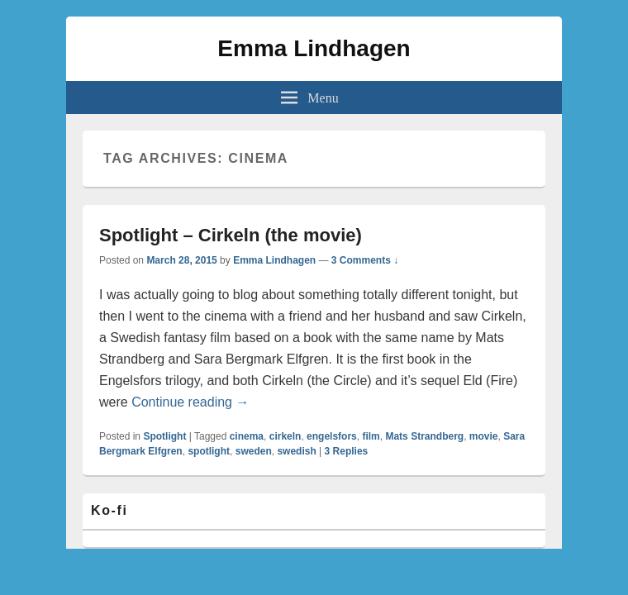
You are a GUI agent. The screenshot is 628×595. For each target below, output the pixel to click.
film (370, 436)
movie (483, 436)
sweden (254, 451)
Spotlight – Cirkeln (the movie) (230, 235)
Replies (347, 451)
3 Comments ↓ (364, 260)
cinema (247, 436)
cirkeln (285, 436)
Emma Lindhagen (313, 48)
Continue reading (190, 402)
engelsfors (332, 436)
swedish (296, 451)
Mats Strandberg (424, 436)
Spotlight (164, 436)
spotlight (209, 451)
